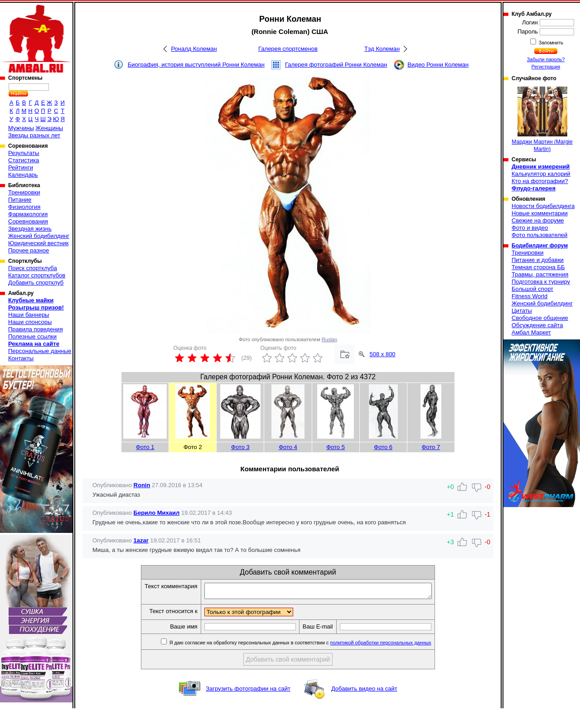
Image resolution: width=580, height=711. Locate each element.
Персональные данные (40, 351)
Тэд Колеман (382, 48)
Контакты (21, 358)
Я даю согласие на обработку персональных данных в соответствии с (313, 645)
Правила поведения (35, 329)
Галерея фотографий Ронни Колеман (336, 64)
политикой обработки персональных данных (394, 645)
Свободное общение (540, 317)
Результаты (23, 153)
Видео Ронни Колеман (438, 64)
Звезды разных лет (34, 135)
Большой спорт (532, 288)
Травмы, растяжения (540, 274)
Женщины (49, 128)
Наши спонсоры (30, 322)
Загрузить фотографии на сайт (248, 691)
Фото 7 (430, 447)
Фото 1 (145, 447)
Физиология (24, 206)
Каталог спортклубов (36, 275)
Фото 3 (240, 447)
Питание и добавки (538, 259)
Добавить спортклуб (35, 282)
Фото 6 (383, 447)
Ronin (142, 485)
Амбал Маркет (531, 332)
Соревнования (28, 221)
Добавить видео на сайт (364, 691)
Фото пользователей (539, 235)
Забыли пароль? (546, 59)
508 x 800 (383, 354)
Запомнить (550, 42)
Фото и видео (530, 227)
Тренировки (24, 192)
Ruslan (329, 339)
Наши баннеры (28, 314)
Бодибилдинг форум (540, 245)
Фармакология (28, 214)
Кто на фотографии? (540, 181)
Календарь (23, 174)
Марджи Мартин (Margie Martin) (542, 119)
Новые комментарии (540, 213)
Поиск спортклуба (32, 268)
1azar (141, 540)
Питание (19, 199)
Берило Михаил (157, 512)
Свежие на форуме (538, 220)
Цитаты (522, 310)
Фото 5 (335, 447)
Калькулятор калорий (541, 173)
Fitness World (529, 296)
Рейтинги (20, 167)
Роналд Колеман (194, 48)
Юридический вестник (38, 243)
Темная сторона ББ (538, 267)
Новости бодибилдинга (543, 206)
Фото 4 (288, 447)
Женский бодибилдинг (38, 235)
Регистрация (546, 66)
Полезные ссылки (32, 336)
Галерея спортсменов (288, 48)
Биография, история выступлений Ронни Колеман (196, 64)
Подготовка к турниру (541, 281)
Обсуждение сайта (537, 325)
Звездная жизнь (30, 228)
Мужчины (21, 128)
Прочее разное (28, 250)
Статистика (23, 160)
